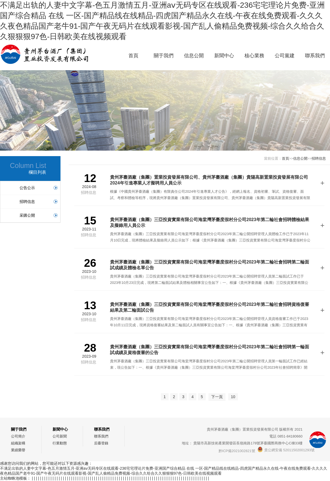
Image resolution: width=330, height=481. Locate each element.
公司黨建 (285, 55)
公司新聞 (60, 436)
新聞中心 (224, 55)
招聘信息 (38, 201)
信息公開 (194, 55)
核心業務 (254, 55)
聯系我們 (315, 55)
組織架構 (18, 443)
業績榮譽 (18, 450)
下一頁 (217, 397)
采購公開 (38, 215)
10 (233, 397)
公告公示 (38, 188)
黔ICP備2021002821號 (237, 451)
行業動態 (60, 443)
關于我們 (164, 55)
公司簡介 (18, 436)
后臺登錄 (101, 443)
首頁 (133, 55)
